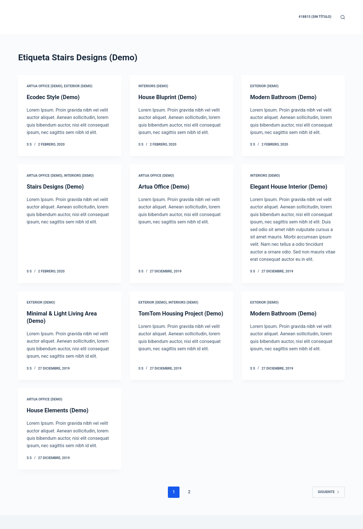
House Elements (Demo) (57, 410)
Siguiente (328, 492)
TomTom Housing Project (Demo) (180, 313)
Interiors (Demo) (153, 86)
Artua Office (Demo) (44, 86)
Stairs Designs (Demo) (55, 186)
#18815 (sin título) (315, 17)
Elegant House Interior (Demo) (288, 186)
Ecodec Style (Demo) (53, 97)
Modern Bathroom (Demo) (283, 97)
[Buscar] (343, 17)
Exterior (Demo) (78, 86)
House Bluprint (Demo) (167, 97)
